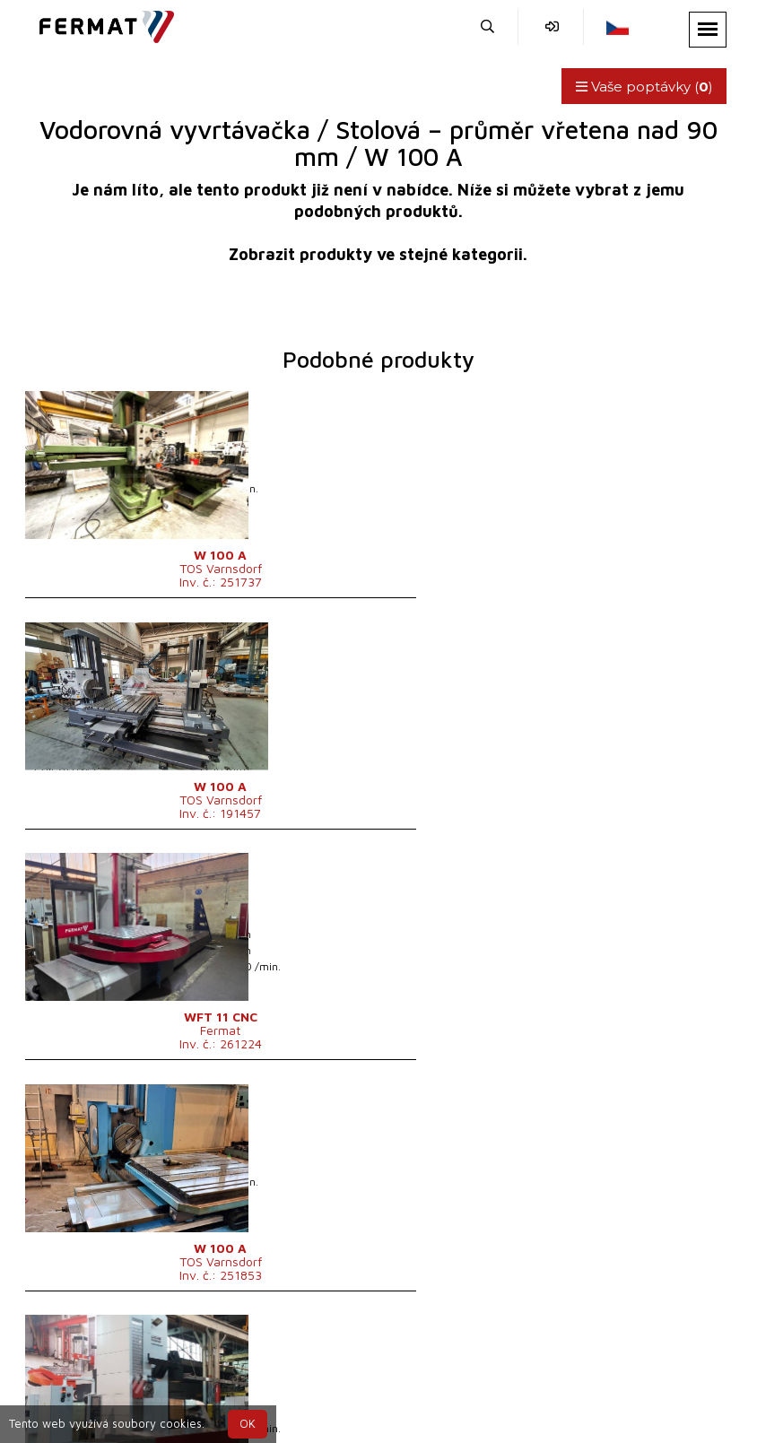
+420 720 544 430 (257, 1378)
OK (247, 1423)
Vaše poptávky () (639, 86)
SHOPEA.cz (166, 1356)
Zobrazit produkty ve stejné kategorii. (378, 254)
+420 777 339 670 (406, 1378)
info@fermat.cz (540, 1378)
